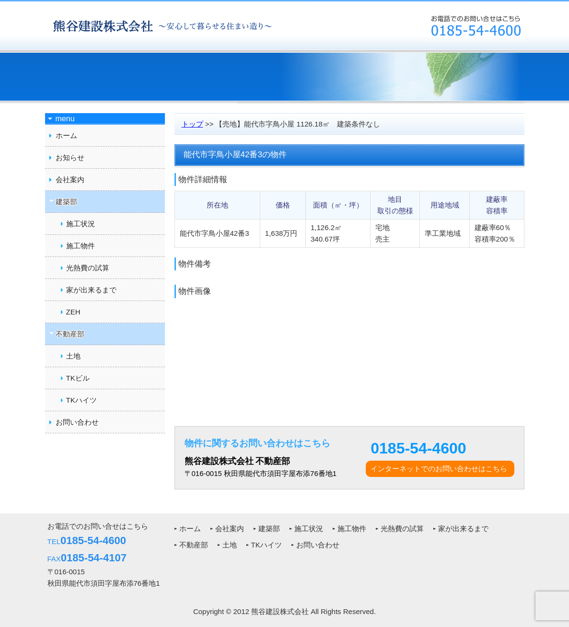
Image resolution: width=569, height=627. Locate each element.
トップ (192, 124)
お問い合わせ (77, 422)
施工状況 (80, 224)
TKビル (78, 378)
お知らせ (70, 157)
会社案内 (70, 179)
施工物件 (80, 246)
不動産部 (193, 545)
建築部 (269, 528)
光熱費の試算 (87, 268)
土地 (73, 356)
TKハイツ (81, 400)
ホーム (66, 135)
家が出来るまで (91, 290)
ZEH (73, 312)
